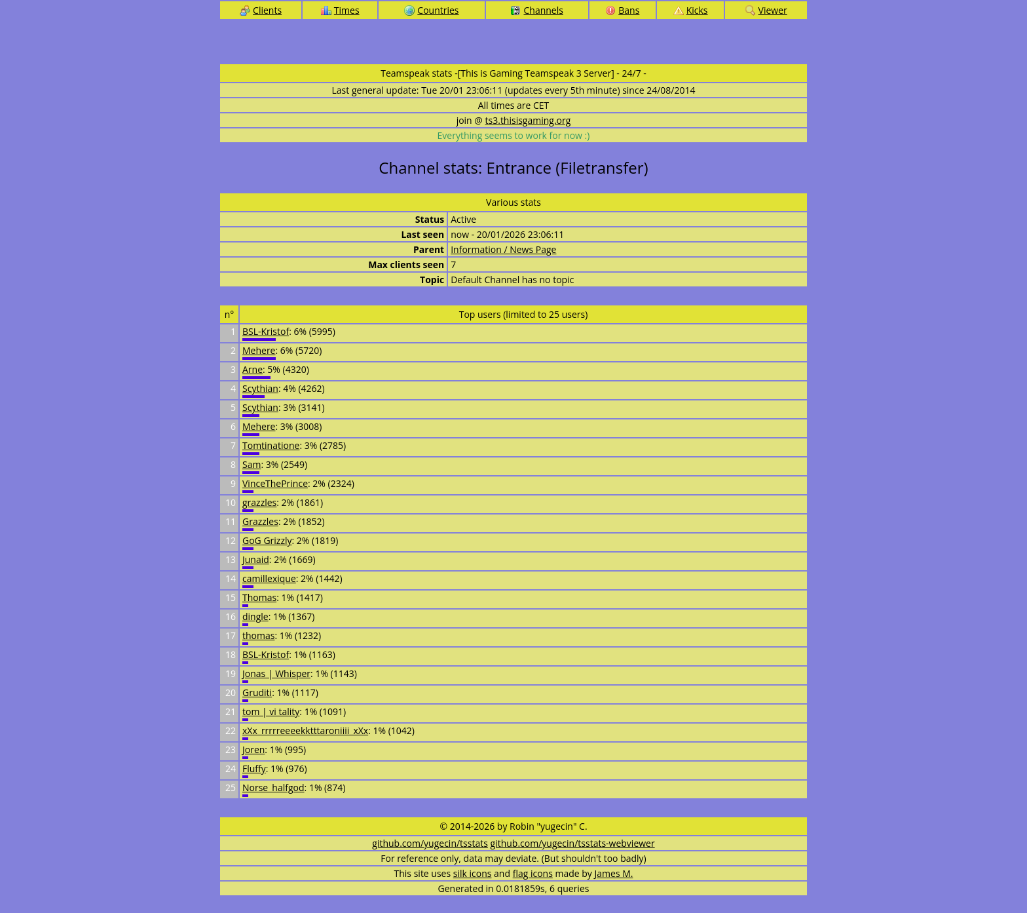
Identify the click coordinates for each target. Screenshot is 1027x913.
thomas (258, 635)
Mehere (258, 350)
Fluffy (254, 768)
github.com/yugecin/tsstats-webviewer (573, 843)
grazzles (259, 502)
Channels (536, 10)
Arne (252, 369)
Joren (253, 749)
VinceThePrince (275, 483)
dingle (255, 616)
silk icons (472, 873)
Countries (431, 10)
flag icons (533, 873)
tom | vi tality (270, 711)
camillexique (269, 578)
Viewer (766, 10)
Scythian (260, 388)
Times (340, 10)
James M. (614, 873)
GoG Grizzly (267, 540)
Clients (261, 10)
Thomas (259, 597)
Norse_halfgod (273, 787)
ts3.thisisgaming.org (528, 120)
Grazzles (260, 521)
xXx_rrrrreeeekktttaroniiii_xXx (305, 730)
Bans (622, 10)
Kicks (690, 10)
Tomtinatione (270, 445)
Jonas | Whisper (276, 673)
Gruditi (257, 692)
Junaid (255, 559)
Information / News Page (503, 249)
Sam (251, 464)
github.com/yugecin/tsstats (430, 843)
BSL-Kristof (265, 331)
